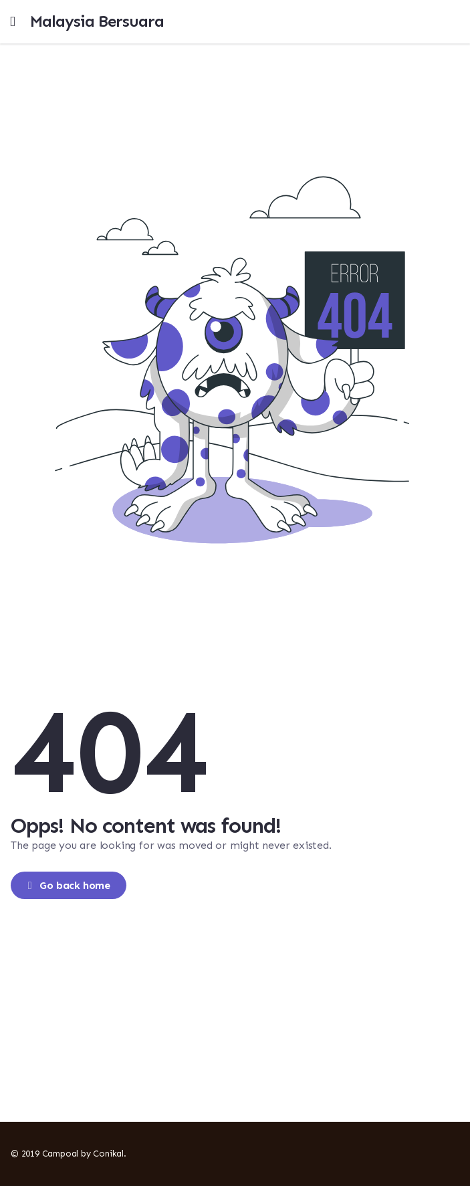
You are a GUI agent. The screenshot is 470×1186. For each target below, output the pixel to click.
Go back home (67, 885)
